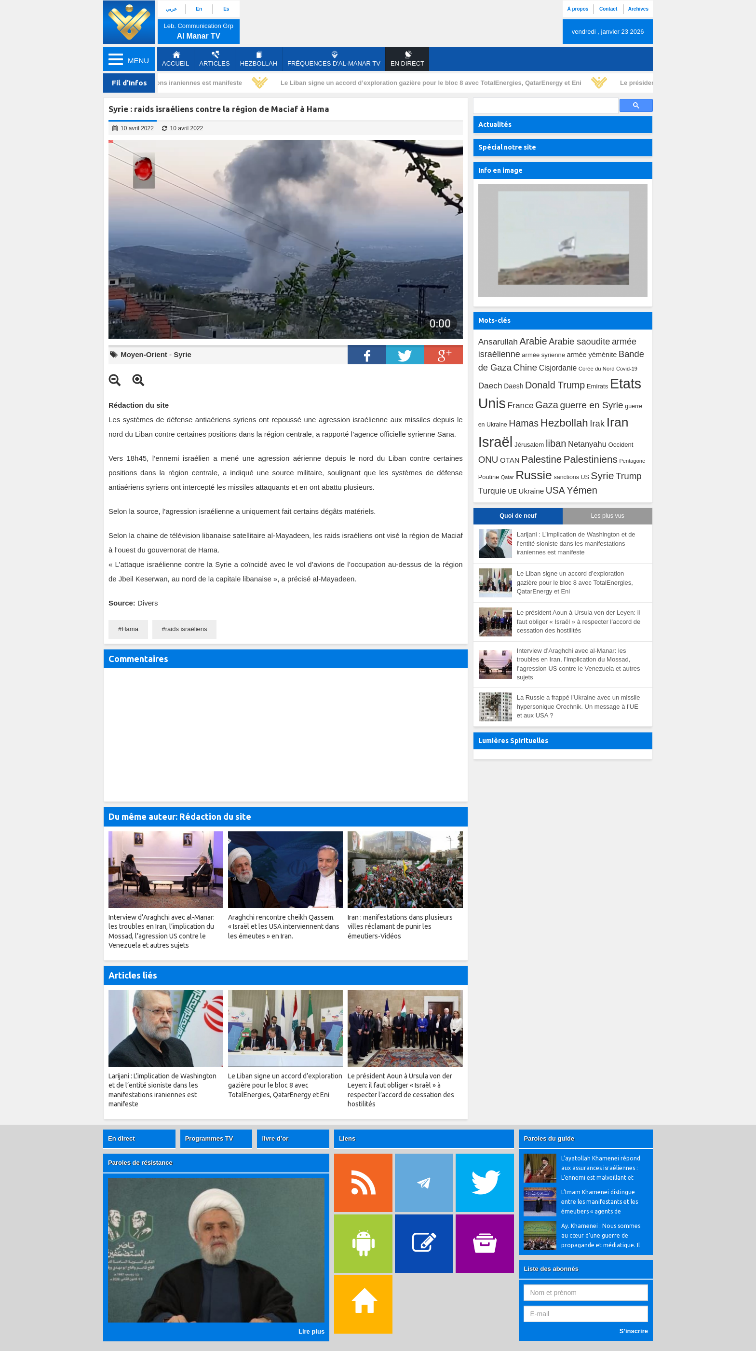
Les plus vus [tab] (607, 515)
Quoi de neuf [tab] (518, 515)
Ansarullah (498, 341)
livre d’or (275, 1138)
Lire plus (311, 1331)
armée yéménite (592, 354)
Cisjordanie (558, 368)
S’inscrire (634, 1331)
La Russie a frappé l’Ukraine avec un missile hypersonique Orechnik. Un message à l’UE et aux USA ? (578, 706)
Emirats (597, 386)
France (520, 405)
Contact (608, 9)
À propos (577, 9)
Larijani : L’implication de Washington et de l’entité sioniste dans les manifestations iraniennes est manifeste (576, 543)
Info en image (500, 170)
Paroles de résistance (140, 1162)
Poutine (489, 477)
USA (555, 490)
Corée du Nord (597, 369)
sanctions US (571, 477)
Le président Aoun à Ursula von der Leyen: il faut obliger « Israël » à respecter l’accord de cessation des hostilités (579, 621)
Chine (525, 367)
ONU (488, 460)
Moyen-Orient (144, 354)
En (199, 9)
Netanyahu (587, 444)
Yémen (582, 490)
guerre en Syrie (591, 405)
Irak (597, 423)
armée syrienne (543, 354)
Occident (621, 444)
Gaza (546, 405)
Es (226, 9)
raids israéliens (186, 629)
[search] (545, 105)
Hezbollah (258, 59)
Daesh (513, 386)
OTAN (510, 460)
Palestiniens (591, 459)
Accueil (175, 59)
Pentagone (632, 461)
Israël (495, 442)
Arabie (533, 341)
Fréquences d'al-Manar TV (333, 59)
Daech (490, 385)
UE (512, 491)
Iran (618, 422)
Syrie (182, 354)
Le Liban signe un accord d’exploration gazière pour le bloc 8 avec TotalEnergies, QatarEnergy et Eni (433, 82)
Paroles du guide (549, 1138)
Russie (533, 475)
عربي (171, 9)
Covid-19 (626, 369)
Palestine (541, 459)
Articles (214, 59)
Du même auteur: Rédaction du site (179, 816)
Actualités (495, 124)
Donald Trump (555, 385)
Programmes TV (209, 1138)
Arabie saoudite (579, 341)
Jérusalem (529, 444)
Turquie (492, 491)
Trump (629, 476)
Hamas (524, 423)
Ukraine (531, 491)
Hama (130, 629)
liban (556, 443)
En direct (121, 1138)
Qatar (507, 477)
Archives (638, 9)
